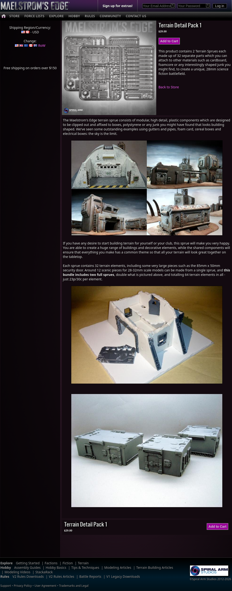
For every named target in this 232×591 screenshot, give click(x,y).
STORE (14, 16)
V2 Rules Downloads (28, 576)
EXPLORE (56, 16)
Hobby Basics (56, 567)
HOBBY (74, 16)
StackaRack (44, 572)
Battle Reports (90, 576)
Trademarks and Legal (74, 586)
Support (5, 586)
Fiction (68, 563)
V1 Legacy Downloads (123, 576)
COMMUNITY (110, 16)
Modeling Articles (117, 567)
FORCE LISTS (34, 16)
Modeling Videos (17, 572)
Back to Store (169, 87)
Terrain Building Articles (154, 567)
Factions (51, 563)
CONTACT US (136, 16)
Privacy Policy (23, 586)
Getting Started (28, 563)
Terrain (83, 563)
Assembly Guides (27, 567)
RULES (90, 16)
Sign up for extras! (118, 6)
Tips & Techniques (85, 567)
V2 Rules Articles (61, 576)
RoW (41, 45)
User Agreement (45, 586)
